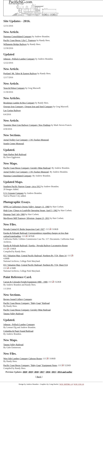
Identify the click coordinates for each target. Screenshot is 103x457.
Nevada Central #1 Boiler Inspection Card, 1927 (24, 229)
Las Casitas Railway (12, 110)
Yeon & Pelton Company (14, 88)
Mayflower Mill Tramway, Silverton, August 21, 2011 (26, 218)
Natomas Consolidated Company (17, 36)
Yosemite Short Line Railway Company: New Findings (27, 125)
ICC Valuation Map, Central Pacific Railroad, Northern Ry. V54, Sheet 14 (34, 255)
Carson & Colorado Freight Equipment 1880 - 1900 (25, 282)
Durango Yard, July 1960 (14, 214)
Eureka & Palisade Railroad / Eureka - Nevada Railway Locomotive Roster (35, 245)
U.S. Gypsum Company (13, 193)
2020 (25, 372)
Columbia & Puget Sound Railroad (18, 331)
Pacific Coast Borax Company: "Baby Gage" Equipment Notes (30, 365)
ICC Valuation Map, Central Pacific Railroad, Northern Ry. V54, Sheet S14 (35, 265)
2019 (31, 372)
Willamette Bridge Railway (15, 44)
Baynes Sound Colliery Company (17, 299)
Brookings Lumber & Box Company (19, 103)
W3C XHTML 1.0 (66, 384)
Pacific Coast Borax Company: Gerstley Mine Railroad (27, 168)
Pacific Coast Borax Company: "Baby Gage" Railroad (26, 303)
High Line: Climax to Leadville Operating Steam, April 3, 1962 (30, 210)
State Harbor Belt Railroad (14, 154)
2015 (54, 372)
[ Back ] (38, 377)
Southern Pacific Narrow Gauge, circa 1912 (22, 186)
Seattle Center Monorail (13, 143)
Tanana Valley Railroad (13, 314)
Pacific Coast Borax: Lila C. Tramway (19, 40)
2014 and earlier (64, 372)
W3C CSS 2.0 (79, 384)
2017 (42, 372)
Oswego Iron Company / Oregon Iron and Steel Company (28, 106)
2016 (48, 372)
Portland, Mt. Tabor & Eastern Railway (20, 73)
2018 (36, 372)
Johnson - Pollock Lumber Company (19, 59)
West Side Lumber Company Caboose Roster (22, 358)
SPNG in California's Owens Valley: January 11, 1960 (26, 207)
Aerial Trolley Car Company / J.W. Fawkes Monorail (26, 140)
